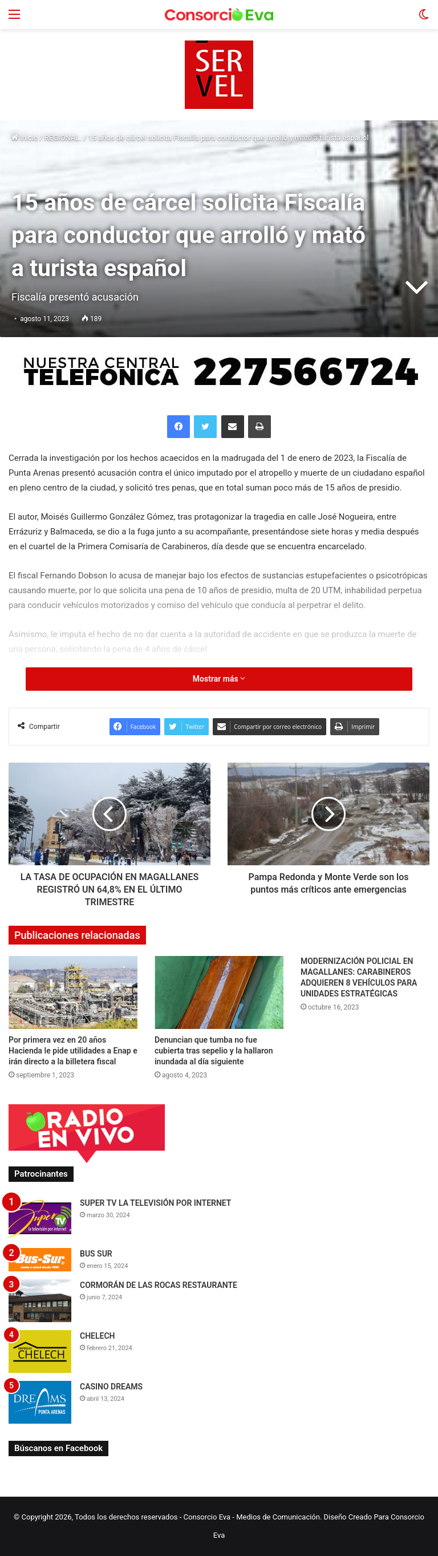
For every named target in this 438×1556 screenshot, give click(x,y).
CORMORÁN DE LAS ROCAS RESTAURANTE (158, 1285)
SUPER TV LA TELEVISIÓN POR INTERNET (155, 1202)
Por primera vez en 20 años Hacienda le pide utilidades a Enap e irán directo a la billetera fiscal (73, 1050)
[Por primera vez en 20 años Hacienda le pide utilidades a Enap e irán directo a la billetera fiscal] (73, 992)
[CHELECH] (40, 1351)
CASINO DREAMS (111, 1386)
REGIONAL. (63, 137)
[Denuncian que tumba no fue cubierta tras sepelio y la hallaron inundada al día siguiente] (219, 992)
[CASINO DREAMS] (40, 1402)
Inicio (24, 137)
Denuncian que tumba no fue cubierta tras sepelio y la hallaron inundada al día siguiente (214, 1050)
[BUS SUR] (40, 1259)
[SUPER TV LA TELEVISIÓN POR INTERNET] (40, 1218)
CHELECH (97, 1335)
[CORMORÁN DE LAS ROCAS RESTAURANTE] (40, 1300)
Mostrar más (219, 678)
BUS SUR (96, 1253)
